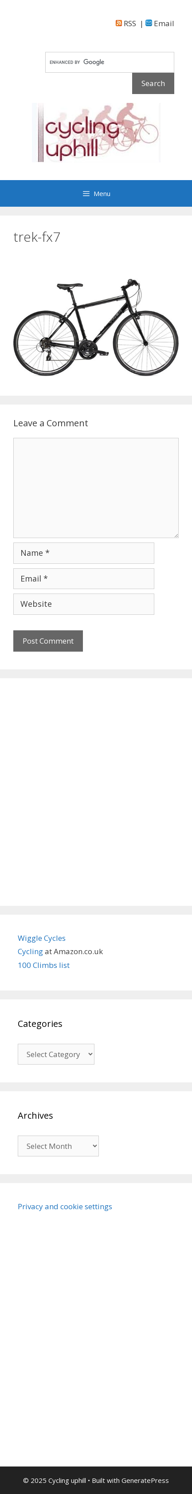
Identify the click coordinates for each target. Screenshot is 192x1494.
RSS (126, 23)
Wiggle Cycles (42, 938)
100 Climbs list (44, 965)
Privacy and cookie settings (65, 1206)
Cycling (31, 951)
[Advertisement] (96, 792)
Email (159, 23)
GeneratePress (145, 1480)
